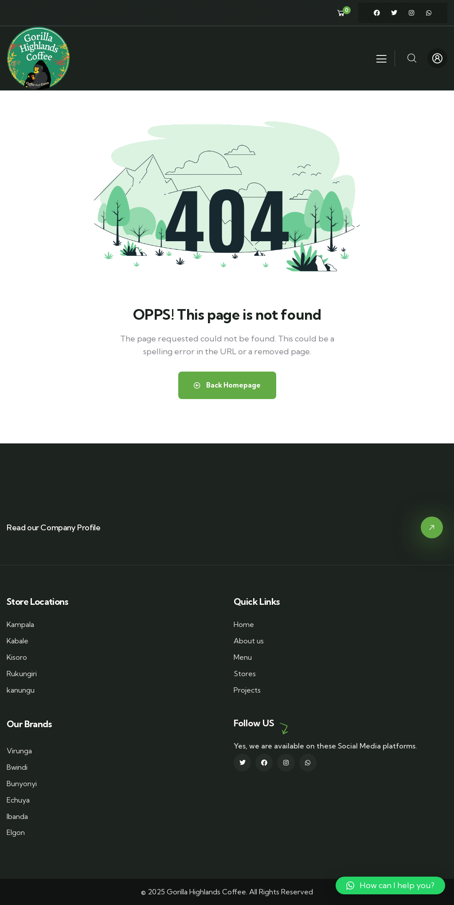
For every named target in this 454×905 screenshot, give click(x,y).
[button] (390, 885)
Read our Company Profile (53, 527)
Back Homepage (227, 385)
